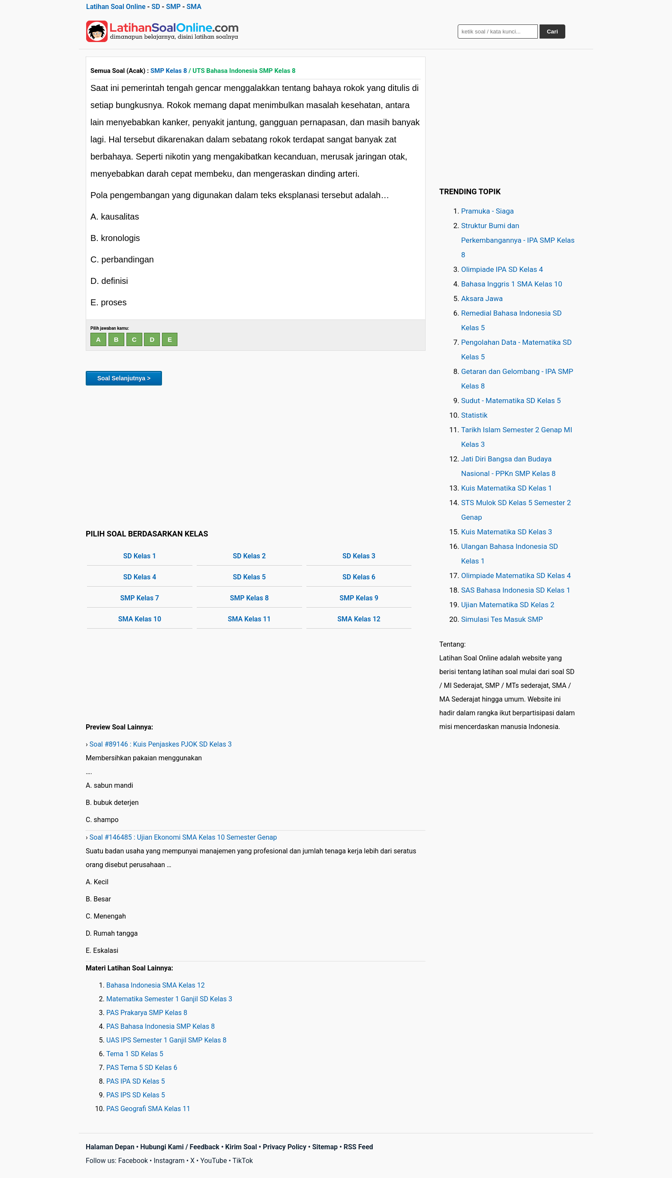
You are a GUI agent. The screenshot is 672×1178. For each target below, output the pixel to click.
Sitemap (325, 1147)
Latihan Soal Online (116, 7)
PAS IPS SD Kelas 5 (135, 1095)
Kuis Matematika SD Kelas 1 (506, 488)
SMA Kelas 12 (358, 619)
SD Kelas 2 (249, 556)
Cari (552, 31)
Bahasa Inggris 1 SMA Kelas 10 (511, 284)
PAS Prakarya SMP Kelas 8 (146, 1013)
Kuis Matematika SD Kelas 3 (506, 531)
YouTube (213, 1161)
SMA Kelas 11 (249, 619)
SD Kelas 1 (139, 556)
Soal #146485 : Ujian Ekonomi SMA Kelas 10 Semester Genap (183, 837)
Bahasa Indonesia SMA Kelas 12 (155, 985)
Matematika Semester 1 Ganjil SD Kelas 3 (169, 999)
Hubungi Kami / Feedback (179, 1147)
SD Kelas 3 (358, 556)
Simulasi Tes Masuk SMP (502, 619)
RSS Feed (358, 1147)
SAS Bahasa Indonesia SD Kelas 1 (515, 590)
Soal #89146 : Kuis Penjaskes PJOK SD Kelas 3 (161, 744)
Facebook (133, 1161)
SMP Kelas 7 (139, 598)
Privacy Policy (284, 1147)
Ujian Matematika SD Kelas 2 (508, 604)
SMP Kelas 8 (168, 71)
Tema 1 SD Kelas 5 (134, 1054)
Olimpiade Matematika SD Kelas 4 (516, 575)
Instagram (168, 1161)
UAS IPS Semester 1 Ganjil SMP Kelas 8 (166, 1040)
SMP (173, 7)
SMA (193, 7)
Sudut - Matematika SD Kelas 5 (511, 400)
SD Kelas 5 (249, 577)
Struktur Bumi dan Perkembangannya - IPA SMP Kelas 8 (518, 240)
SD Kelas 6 (358, 577)
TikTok (243, 1161)
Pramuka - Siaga (487, 211)
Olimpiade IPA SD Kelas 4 (502, 269)
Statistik (474, 415)
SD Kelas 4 (139, 577)
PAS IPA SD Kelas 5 (135, 1081)
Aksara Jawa (482, 298)
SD (155, 7)
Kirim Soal (241, 1147)
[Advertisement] (255, 456)
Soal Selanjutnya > (123, 378)
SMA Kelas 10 (139, 619)
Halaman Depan (110, 1147)
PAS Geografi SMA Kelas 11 (148, 1109)
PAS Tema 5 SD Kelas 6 (141, 1068)
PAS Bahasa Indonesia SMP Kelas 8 (160, 1026)
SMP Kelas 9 (358, 598)
